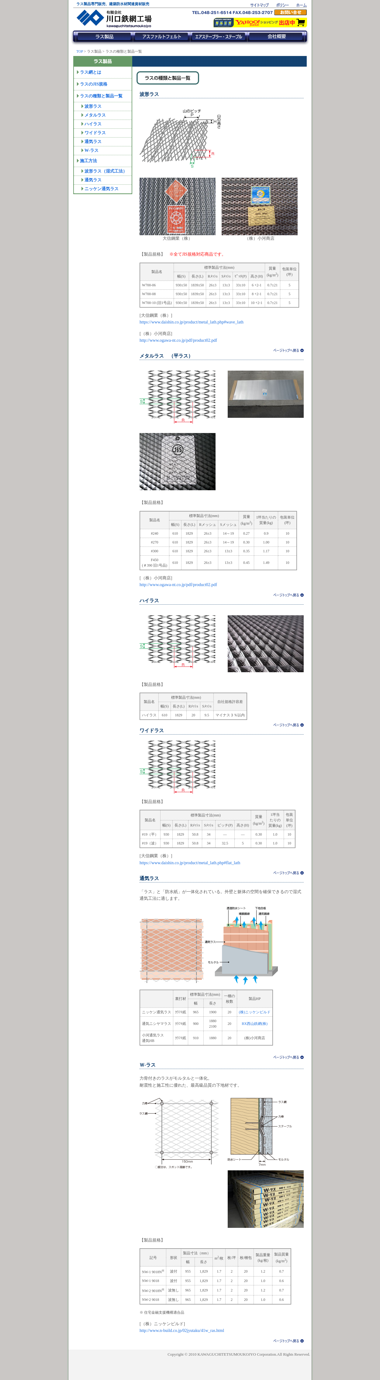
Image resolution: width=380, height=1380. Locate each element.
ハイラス (93, 124)
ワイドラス (95, 133)
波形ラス (93, 106)
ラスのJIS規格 (93, 84)
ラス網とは (90, 72)
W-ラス (91, 150)
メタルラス (95, 115)
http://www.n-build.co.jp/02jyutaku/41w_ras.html (182, 1330)
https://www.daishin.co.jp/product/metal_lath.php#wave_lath (192, 322)
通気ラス (93, 141)
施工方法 (88, 161)
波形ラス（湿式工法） (106, 171)
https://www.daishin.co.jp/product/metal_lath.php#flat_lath (190, 863)
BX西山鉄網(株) (255, 1024)
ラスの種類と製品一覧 (101, 96)
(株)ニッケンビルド (255, 1012)
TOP (79, 51)
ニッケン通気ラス (102, 189)
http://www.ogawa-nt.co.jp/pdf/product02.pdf (178, 340)
